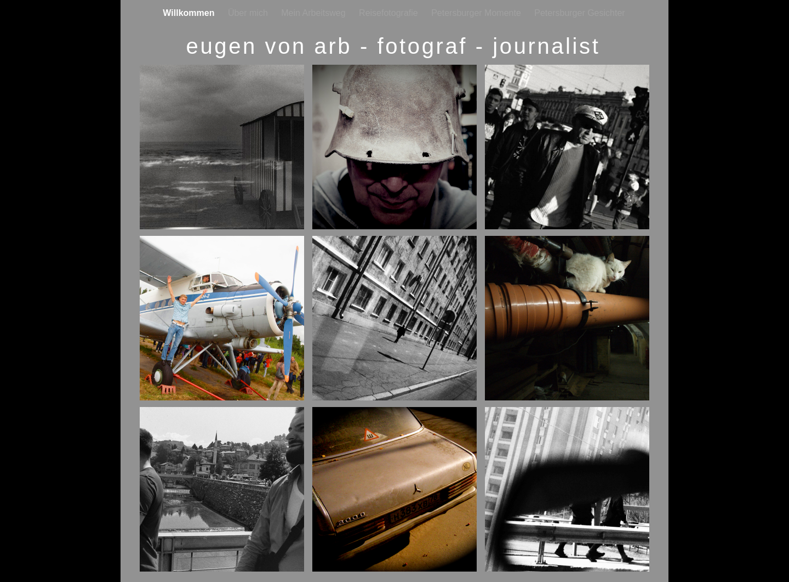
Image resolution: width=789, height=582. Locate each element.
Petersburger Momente (477, 13)
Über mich (249, 13)
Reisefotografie (389, 13)
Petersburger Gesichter (579, 13)
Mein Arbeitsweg (314, 13)
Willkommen (190, 13)
